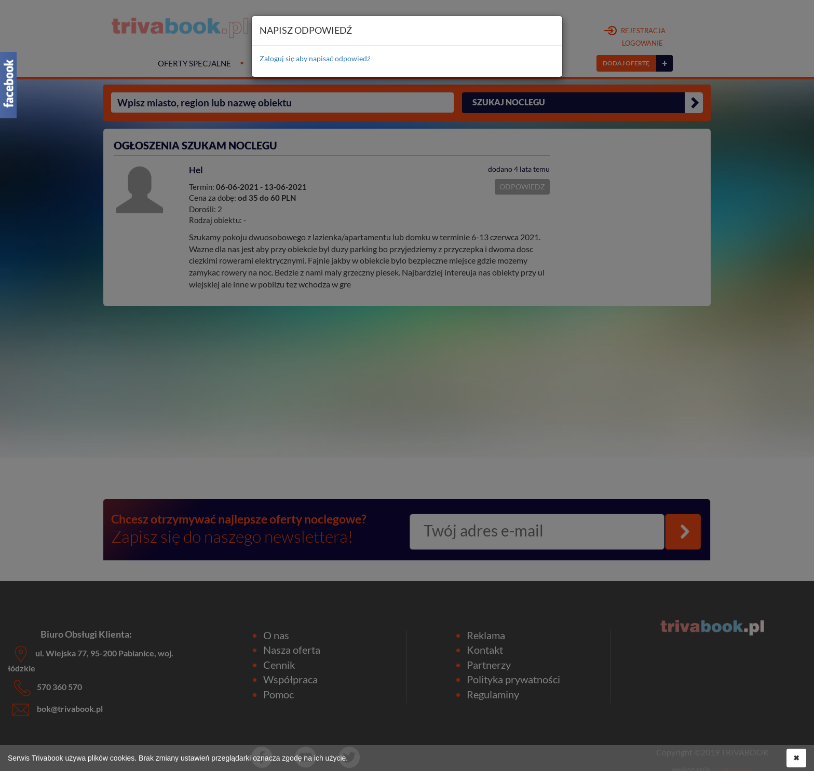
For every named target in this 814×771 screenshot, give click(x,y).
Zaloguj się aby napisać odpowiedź (315, 58)
